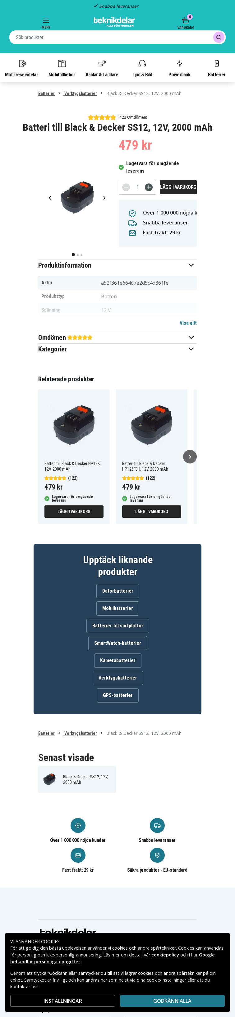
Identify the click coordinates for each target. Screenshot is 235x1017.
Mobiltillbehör (61, 68)
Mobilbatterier (117, 608)
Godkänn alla (172, 1000)
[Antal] (137, 187)
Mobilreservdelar (21, 68)
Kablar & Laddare (102, 68)
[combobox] (117, 37)
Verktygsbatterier (80, 93)
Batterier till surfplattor (117, 626)
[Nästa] (190, 456)
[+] (149, 187)
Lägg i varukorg (178, 187)
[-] (126, 187)
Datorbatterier (117, 591)
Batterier (217, 68)
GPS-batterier (118, 695)
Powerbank (179, 68)
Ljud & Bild (142, 68)
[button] (117, 265)
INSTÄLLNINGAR (63, 1000)
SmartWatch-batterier (117, 643)
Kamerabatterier (118, 660)
